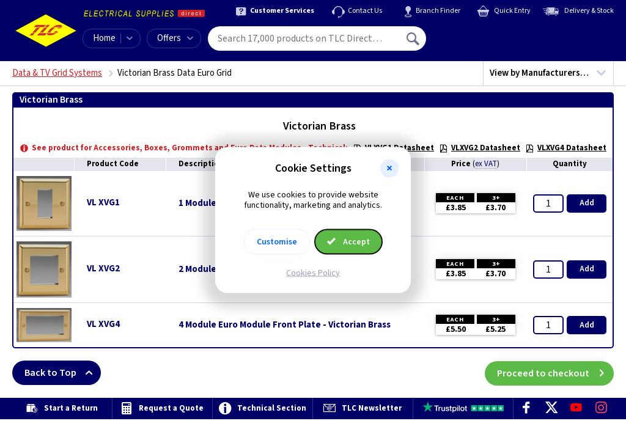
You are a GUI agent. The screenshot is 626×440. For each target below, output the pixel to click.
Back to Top (62, 373)
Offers (175, 38)
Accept (348, 241)
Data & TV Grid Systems (57, 73)
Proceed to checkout (555, 373)
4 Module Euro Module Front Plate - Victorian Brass (285, 325)
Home (104, 38)
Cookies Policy (313, 272)
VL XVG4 (103, 324)
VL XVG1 (103, 202)
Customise (277, 241)
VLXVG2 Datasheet (479, 147)
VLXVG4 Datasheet (565, 147)
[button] (389, 169)
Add (587, 203)
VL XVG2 (103, 268)
